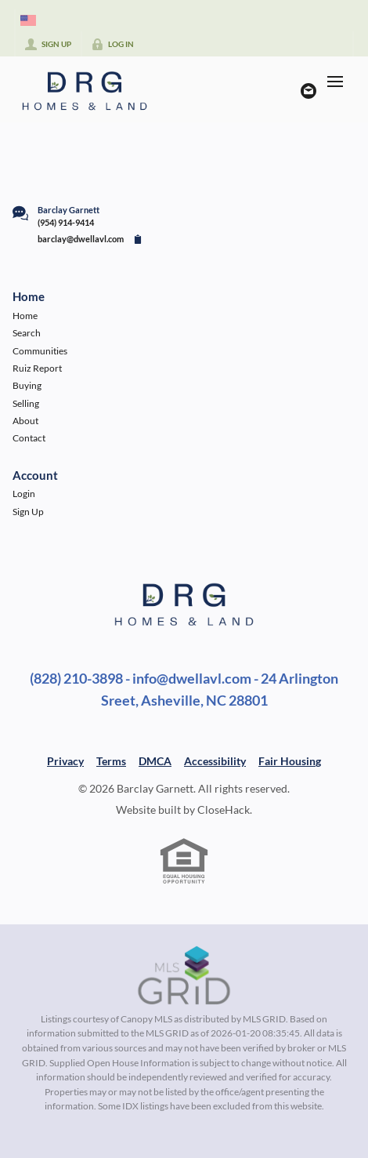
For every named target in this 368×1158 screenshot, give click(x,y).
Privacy (65, 761)
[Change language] (28, 20)
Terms (111, 761)
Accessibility (215, 761)
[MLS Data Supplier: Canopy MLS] (184, 976)
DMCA (155, 761)
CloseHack (223, 809)
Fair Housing (289, 761)
